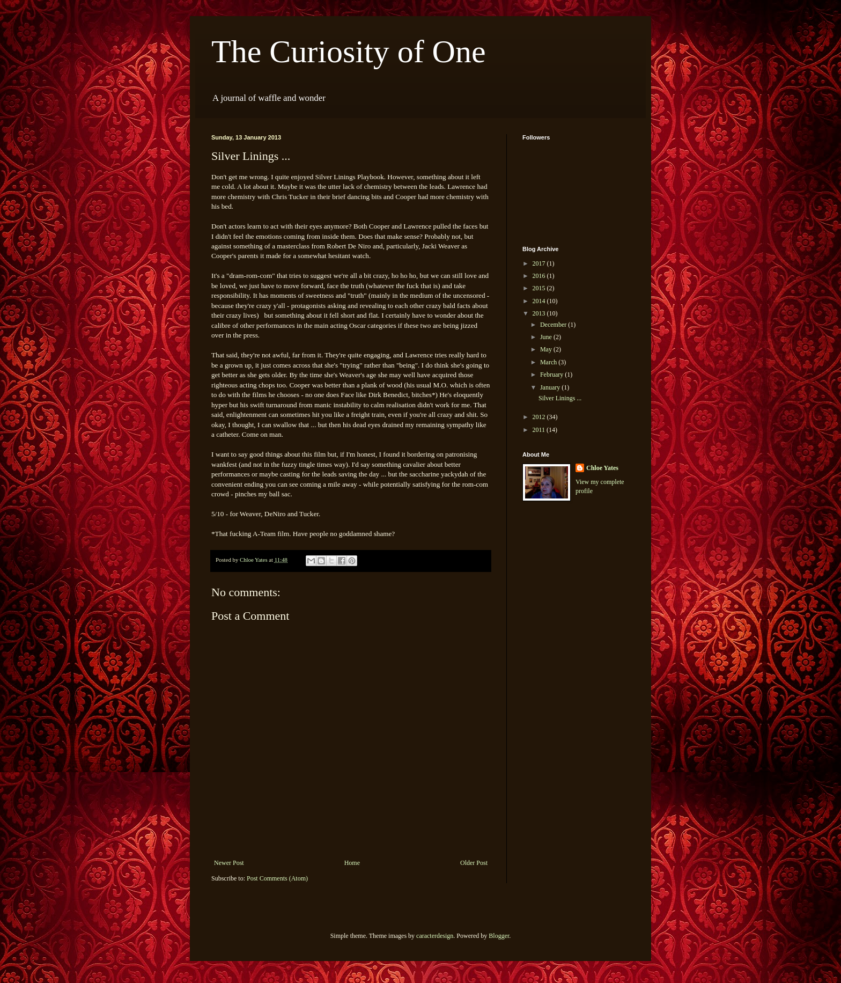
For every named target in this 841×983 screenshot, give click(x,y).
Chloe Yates (602, 468)
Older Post (474, 863)
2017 (540, 263)
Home (352, 863)
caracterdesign (434, 936)
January (551, 387)
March (549, 362)
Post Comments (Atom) (277, 878)
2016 (540, 276)
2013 (540, 313)
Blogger (499, 936)
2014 (540, 301)
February (552, 374)
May (547, 349)
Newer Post (229, 863)
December (554, 324)
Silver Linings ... (559, 398)
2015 (540, 288)
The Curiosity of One (348, 51)
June (547, 337)
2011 (540, 430)
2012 (540, 417)
